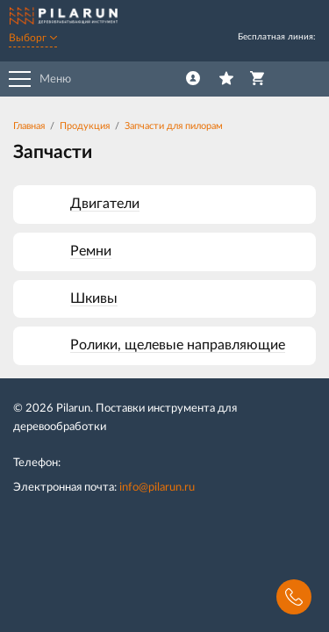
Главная (29, 126)
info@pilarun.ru (157, 487)
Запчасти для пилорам (174, 126)
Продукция (85, 126)
